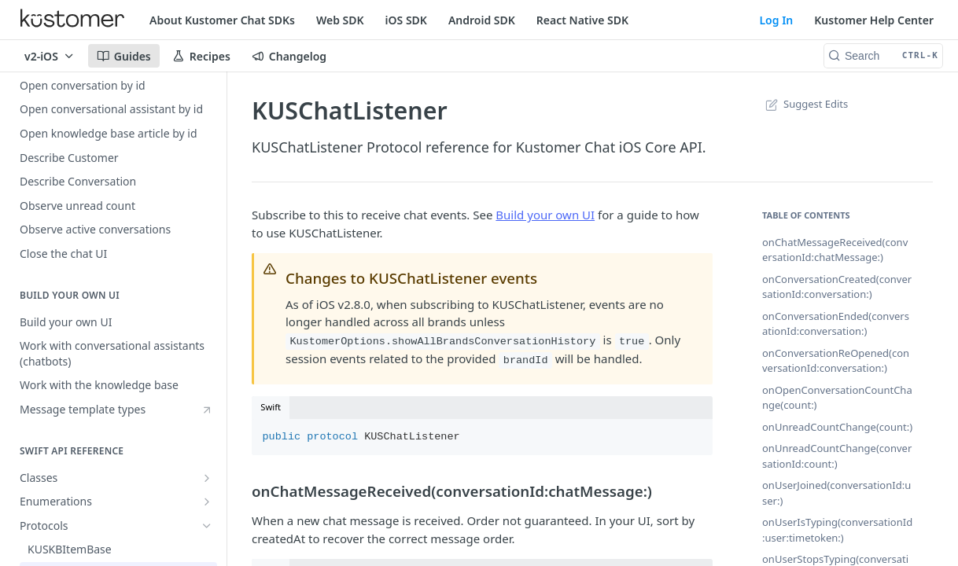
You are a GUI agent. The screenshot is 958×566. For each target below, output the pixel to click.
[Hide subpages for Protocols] (207, 526)
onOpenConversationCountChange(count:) (837, 398)
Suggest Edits (805, 104)
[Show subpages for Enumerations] (207, 501)
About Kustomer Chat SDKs (222, 20)
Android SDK (481, 20)
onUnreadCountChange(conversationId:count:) (837, 456)
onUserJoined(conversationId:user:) (836, 493)
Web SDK (340, 20)
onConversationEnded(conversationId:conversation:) (835, 324)
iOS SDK (406, 20)
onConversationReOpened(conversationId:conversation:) (835, 361)
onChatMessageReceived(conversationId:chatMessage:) (835, 250)
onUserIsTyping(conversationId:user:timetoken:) (837, 530)
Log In (776, 20)
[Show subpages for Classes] (207, 478)
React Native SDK (582, 20)
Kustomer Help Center (874, 20)
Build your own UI (545, 214)
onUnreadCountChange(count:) (837, 427)
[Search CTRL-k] (883, 56)
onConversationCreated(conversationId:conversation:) (837, 287)
